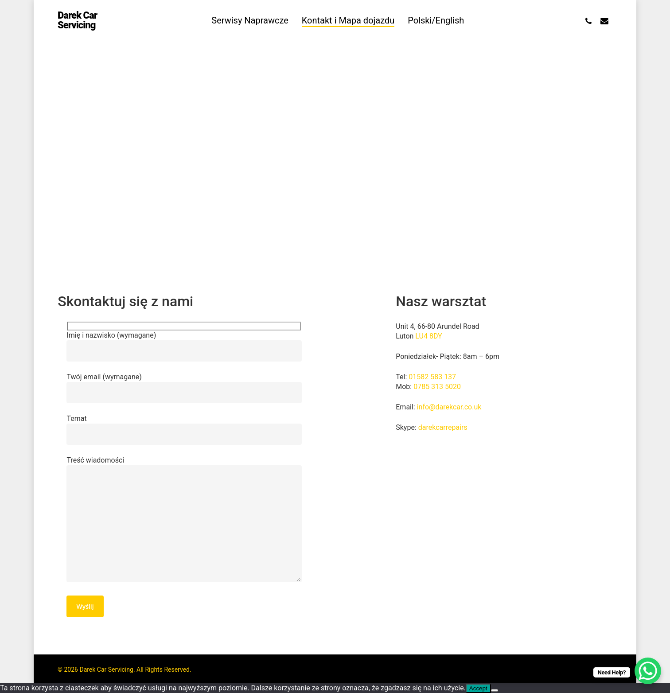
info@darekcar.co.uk (449, 407)
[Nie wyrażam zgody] (494, 690)
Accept (478, 688)
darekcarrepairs (442, 427)
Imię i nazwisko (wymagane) (183, 346)
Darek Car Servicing (77, 22)
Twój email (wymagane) (183, 388)
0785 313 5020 (437, 386)
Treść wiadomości (183, 520)
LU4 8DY (428, 336)
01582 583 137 (432, 377)
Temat (183, 429)
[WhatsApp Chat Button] (648, 671)
